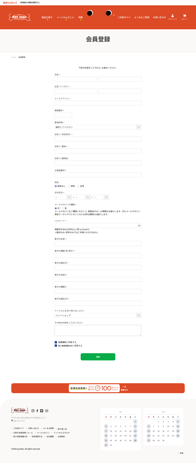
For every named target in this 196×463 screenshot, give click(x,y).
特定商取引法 (65, 436)
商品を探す (47, 15)
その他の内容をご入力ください (69, 322)
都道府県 (60, 122)
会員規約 (62, 342)
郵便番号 (60, 110)
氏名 (58, 74)
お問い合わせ (159, 15)
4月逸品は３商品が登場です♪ (36, 2)
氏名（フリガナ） (63, 86)
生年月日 (60, 192)
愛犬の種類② (61, 286)
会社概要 (17, 440)
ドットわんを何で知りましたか (70, 310)
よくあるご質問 (141, 15)
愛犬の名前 (61, 238)
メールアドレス (63, 98)
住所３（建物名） (62, 158)
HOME (14, 57)
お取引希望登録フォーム (40, 432)
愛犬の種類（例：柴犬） (65, 250)
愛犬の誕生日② (62, 298)
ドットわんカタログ (23, 436)
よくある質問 (54, 428)
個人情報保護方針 (66, 345)
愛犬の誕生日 (62, 262)
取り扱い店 (18, 432)
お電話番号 (61, 170)
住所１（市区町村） (64, 134)
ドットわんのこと (65, 15)
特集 (80, 15)
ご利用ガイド (124, 15)
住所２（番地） (62, 146)
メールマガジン (64, 432)
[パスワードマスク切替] (139, 225)
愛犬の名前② (61, 274)
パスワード (61, 220)
